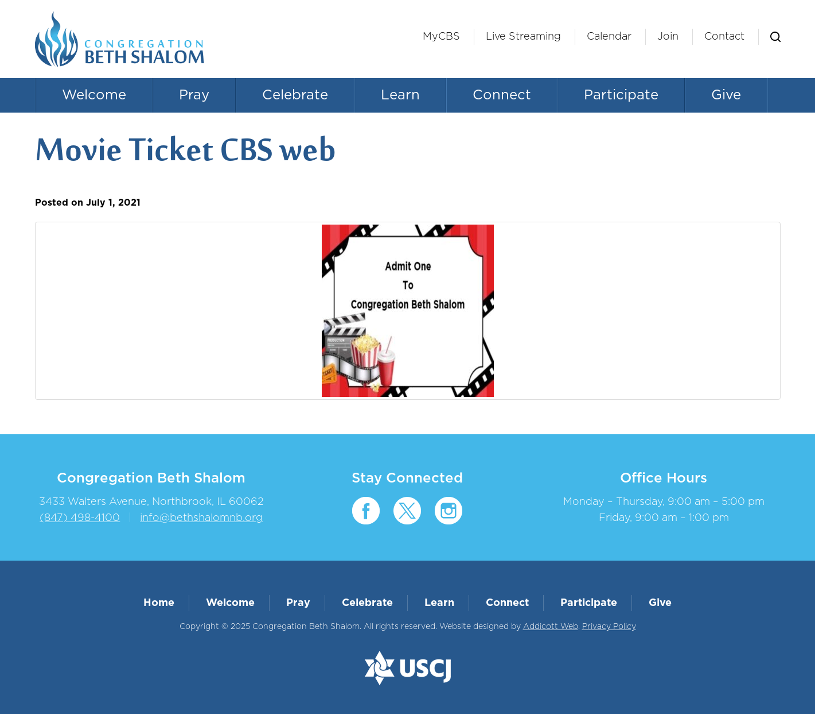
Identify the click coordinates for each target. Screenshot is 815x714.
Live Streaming (523, 37)
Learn (400, 95)
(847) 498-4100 (80, 518)
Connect (502, 95)
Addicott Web (550, 627)
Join (667, 37)
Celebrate (295, 95)
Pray (194, 95)
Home (158, 603)
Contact (724, 37)
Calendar (609, 37)
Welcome (94, 95)
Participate (621, 95)
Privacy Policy (609, 627)
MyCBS (441, 37)
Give (726, 95)
